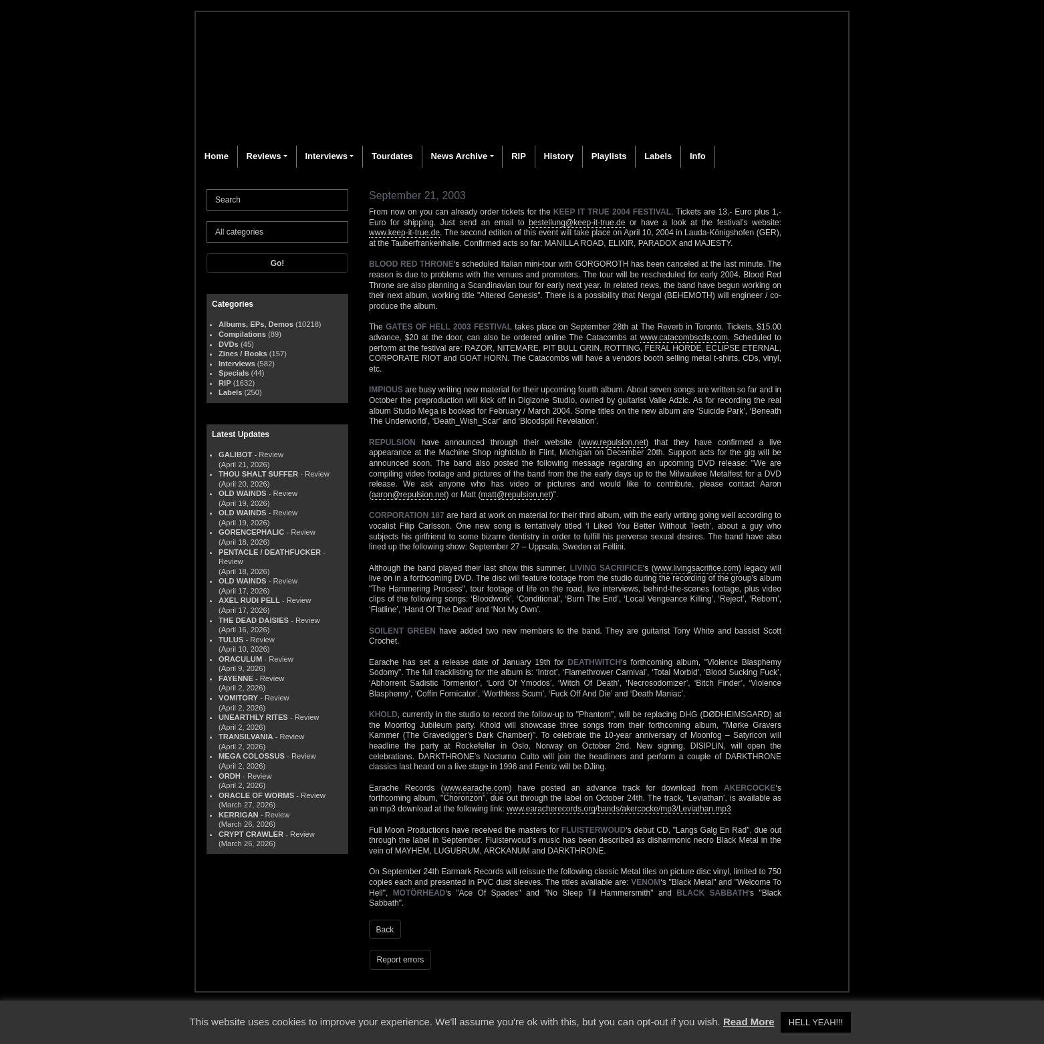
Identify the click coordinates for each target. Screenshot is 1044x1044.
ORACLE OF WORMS (256, 795)
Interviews (326, 156)
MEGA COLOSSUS (252, 756)
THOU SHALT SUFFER (258, 474)
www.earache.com (476, 788)
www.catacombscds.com (684, 337)
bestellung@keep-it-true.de (577, 222)
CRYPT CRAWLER (251, 834)
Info (698, 156)
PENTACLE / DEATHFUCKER (270, 552)
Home (217, 156)
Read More (749, 1021)
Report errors (400, 959)
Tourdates (392, 156)
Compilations (242, 334)
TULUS (231, 640)
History (558, 156)
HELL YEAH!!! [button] (816, 1022)
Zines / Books (243, 354)
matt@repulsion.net (516, 494)
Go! (278, 263)
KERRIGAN (239, 815)
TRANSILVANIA (246, 737)
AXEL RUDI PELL (249, 600)
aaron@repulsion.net (409, 494)
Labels (658, 156)
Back (385, 929)
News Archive (458, 156)
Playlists (609, 156)
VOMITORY (238, 698)
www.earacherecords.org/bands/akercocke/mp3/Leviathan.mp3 (619, 808)
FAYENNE (236, 678)
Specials (234, 373)
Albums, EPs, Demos (256, 324)
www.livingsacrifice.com (696, 568)
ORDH (230, 776)
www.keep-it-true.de (404, 232)
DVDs (229, 344)
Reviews (264, 156)
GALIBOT (235, 454)
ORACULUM (240, 659)
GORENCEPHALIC (251, 532)
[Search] (277, 200)
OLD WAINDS (242, 493)
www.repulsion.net (613, 442)
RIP (518, 156)
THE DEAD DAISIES (254, 620)
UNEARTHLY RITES (253, 717)
